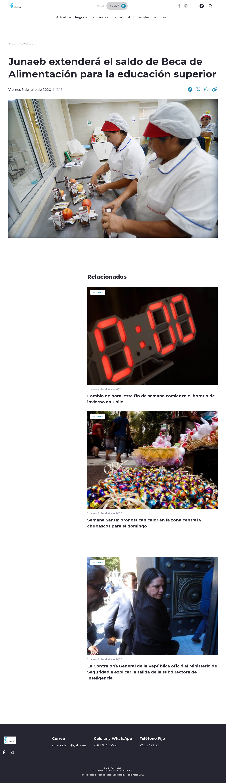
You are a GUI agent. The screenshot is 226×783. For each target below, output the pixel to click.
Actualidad (64, 17)
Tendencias (99, 17)
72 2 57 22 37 (149, 745)
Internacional (120, 17)
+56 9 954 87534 (106, 745)
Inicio (11, 43)
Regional (81, 17)
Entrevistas (141, 17)
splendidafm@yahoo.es (69, 745)
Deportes (159, 17)
